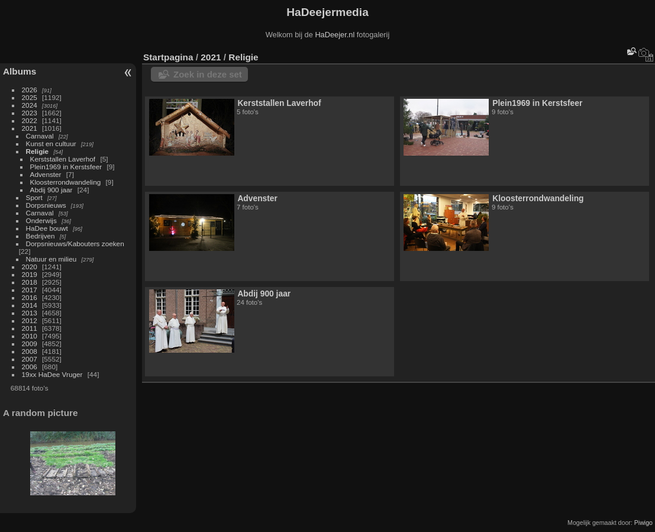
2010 (29, 336)
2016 (29, 297)
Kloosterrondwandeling (65, 182)
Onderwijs (41, 220)
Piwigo (643, 522)
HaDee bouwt (47, 228)
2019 (29, 274)
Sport (34, 197)
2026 (29, 89)
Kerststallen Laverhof (63, 159)
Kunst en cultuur (51, 143)
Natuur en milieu (51, 259)
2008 (29, 351)
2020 (29, 266)
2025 (29, 97)
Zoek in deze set (207, 74)
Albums (19, 71)
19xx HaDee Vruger (52, 374)
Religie (37, 151)
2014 (29, 305)
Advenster (46, 174)
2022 (29, 120)
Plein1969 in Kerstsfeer (66, 166)
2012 (29, 320)
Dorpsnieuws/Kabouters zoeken (75, 243)
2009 (29, 343)
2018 (29, 282)
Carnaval (40, 136)
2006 (29, 366)
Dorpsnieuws (46, 205)
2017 (29, 290)
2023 (29, 113)
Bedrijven (40, 236)
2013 (29, 313)
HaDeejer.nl (334, 34)
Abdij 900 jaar (51, 190)
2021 (29, 128)
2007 (29, 359)
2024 (29, 105)
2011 (29, 328)
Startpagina (168, 57)
